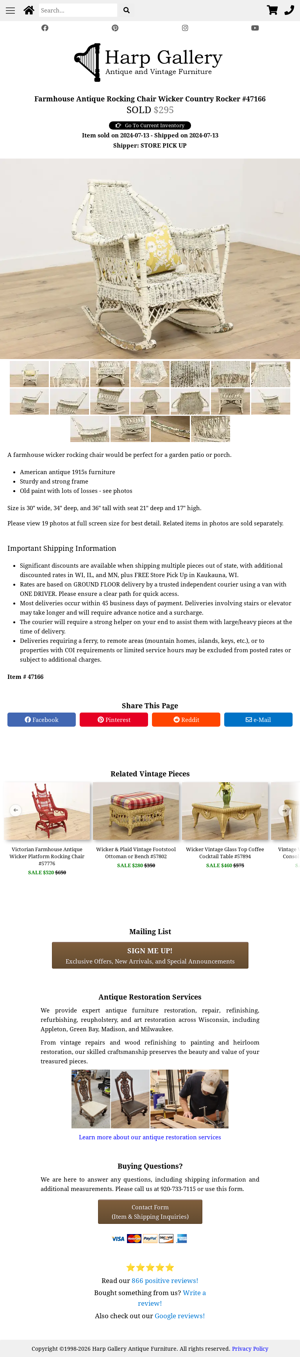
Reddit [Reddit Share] (186, 720)
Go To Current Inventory (150, 125)
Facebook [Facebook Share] (42, 720)
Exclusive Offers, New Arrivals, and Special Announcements (150, 955)
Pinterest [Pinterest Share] (114, 720)
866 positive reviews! (165, 1280)
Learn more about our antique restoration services (150, 1137)
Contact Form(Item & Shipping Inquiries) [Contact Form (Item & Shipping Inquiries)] (150, 1211)
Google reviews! (180, 1315)
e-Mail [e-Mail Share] (258, 720)
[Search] (78, 10)
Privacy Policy (250, 1348)
